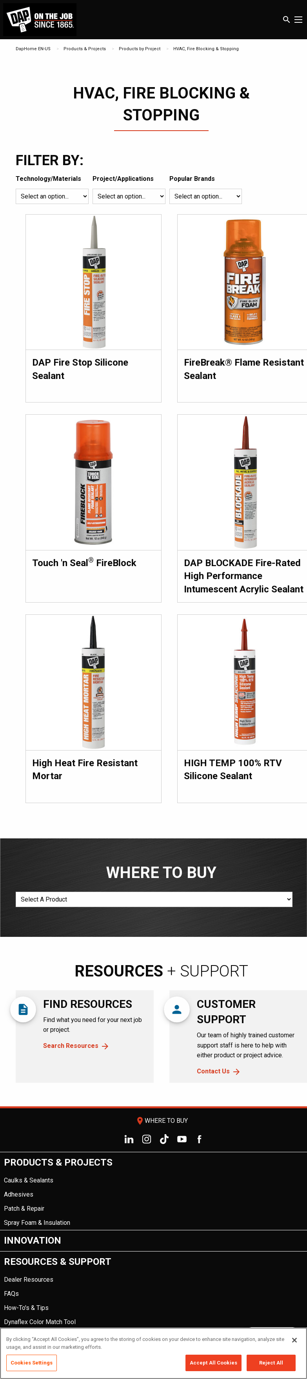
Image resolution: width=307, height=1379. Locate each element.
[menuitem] (153, 1191)
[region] (153, 1353)
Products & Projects (85, 48)
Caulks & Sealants (28, 1180)
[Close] (294, 1340)
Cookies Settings (32, 1363)
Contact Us (213, 1071)
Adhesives (18, 1194)
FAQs (11, 1293)
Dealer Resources (28, 1279)
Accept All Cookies (213, 1363)
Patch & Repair (24, 1208)
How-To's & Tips (26, 1308)
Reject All (271, 1363)
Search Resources (70, 1045)
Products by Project (139, 48)
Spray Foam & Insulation (37, 1222)
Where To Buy (161, 1120)
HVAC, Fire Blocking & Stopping (206, 48)
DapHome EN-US (33, 48)
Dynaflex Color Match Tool (40, 1322)
